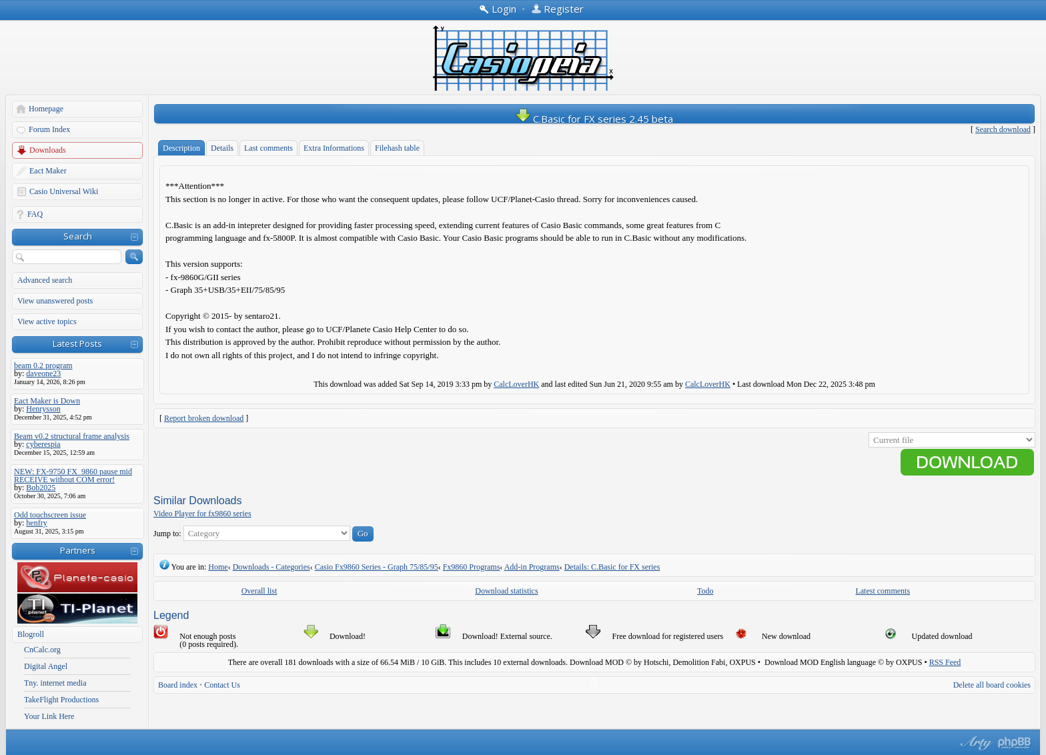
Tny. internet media (55, 683)
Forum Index (49, 129)
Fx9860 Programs (471, 567)
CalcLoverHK (516, 384)
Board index (177, 685)
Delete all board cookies (992, 685)
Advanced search (44, 280)
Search (77, 236)
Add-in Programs (532, 567)
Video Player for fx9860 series (202, 513)
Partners (77, 550)
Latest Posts (77, 343)
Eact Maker (48, 170)
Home (217, 567)
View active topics (47, 321)
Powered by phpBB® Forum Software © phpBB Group (1015, 743)
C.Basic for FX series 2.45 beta (603, 118)
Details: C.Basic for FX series (612, 567)
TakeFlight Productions (61, 699)
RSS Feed (945, 662)
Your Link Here (49, 716)
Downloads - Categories (271, 567)
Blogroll (30, 634)
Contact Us (222, 685)
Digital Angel (45, 666)
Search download (1003, 129)
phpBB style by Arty (975, 743)
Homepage (46, 108)
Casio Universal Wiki (63, 191)
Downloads (47, 150)
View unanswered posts (55, 300)
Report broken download (203, 418)
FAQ (35, 214)
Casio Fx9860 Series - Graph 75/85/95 (376, 567)
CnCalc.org (42, 649)
